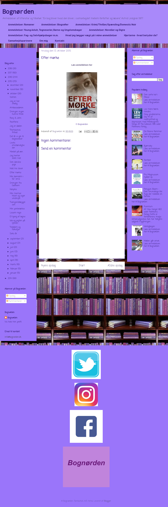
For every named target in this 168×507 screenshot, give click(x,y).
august (13, 243)
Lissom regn (15, 212)
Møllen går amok (151, 240)
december (15, 85)
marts (13, 264)
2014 (10, 278)
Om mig (43, 40)
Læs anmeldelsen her (81, 65)
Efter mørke (15, 172)
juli (12, 247)
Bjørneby (148, 146)
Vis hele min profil (13, 321)
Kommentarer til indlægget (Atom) (88, 273)
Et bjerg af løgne (17, 216)
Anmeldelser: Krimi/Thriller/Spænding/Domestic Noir (106, 24)
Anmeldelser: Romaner (21, 24)
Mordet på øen (16, 151)
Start (82, 265)
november (15, 89)
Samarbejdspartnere (20, 40)
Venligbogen (149, 226)
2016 (10, 77)
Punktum (148, 206)
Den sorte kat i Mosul (151, 96)
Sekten (13, 97)
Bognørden (18, 11)
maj (12, 256)
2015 (10, 81)
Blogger (107, 501)
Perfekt (147, 160)
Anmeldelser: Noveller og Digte (107, 29)
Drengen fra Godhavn (15, 184)
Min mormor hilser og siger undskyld (17, 196)
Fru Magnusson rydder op (151, 176)
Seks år (13, 233)
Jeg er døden (16, 126)
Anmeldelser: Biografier (54, 24)
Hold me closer (16, 168)
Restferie (14, 122)
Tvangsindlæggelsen (17, 203)
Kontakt (59, 40)
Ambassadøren (16, 107)
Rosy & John (15, 118)
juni (12, 251)
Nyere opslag (48, 265)
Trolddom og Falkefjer (15, 228)
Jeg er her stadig (15, 102)
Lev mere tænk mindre (151, 110)
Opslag (10, 295)
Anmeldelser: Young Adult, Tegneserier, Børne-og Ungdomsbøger (45, 29)
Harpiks (13, 189)
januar (13, 273)
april (12, 260)
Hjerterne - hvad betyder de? (140, 35)
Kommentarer (14, 301)
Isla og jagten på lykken (17, 222)
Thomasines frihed (15, 131)
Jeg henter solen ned (15, 157)
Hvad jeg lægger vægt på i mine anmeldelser (91, 35)
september (15, 238)
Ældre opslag (115, 265)
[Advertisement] (82, 238)
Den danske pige (15, 163)
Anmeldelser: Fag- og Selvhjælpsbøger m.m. (33, 35)
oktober (14, 93)
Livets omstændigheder (17, 145)
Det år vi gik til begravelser (17, 138)
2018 (10, 68)
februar (14, 268)
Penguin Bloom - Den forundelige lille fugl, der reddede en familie (153, 193)
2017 (10, 72)
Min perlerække (17, 208)
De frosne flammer (153, 131)
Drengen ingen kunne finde (17, 113)
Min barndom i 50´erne (16, 178)
